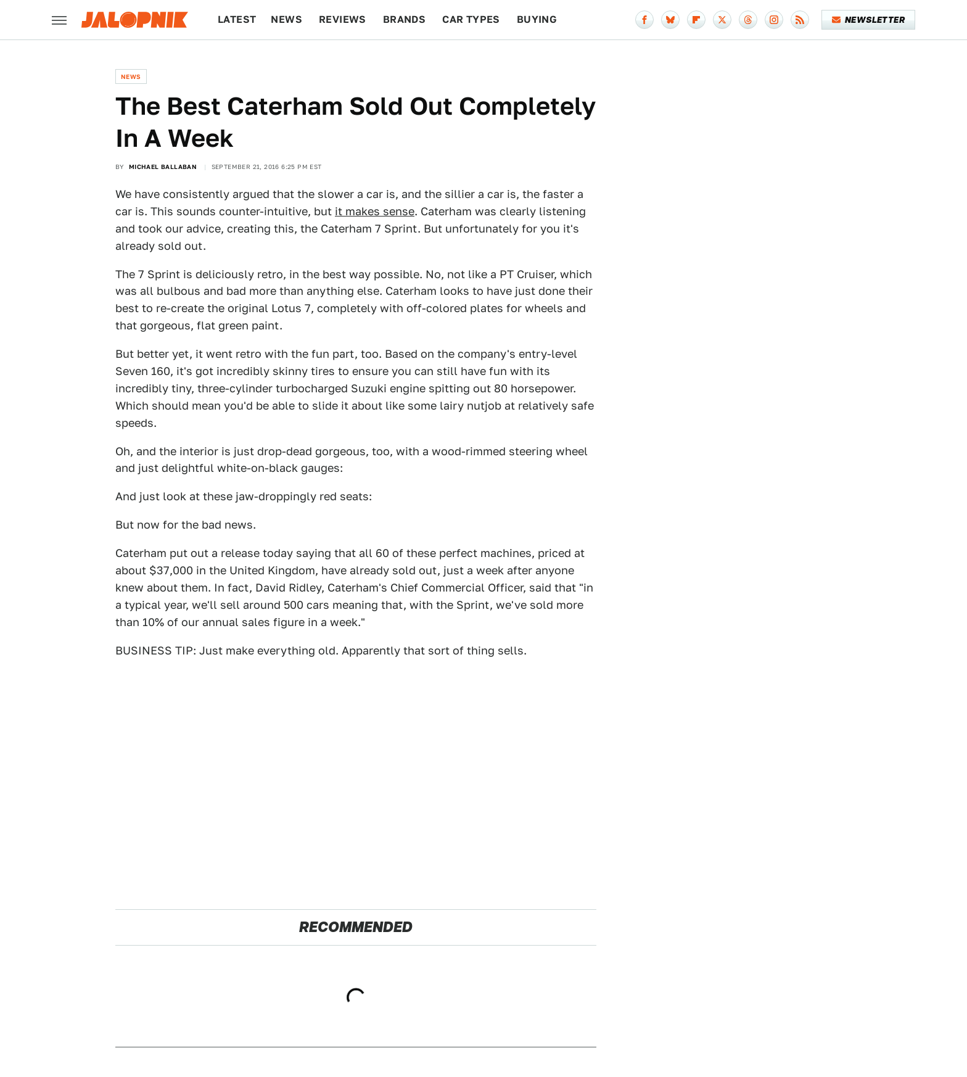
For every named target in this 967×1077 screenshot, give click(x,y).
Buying (537, 19)
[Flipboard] (696, 19)
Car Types (471, 19)
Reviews (342, 19)
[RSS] (800, 19)
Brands (404, 19)
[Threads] (748, 19)
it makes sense (374, 211)
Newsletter (868, 20)
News (286, 19)
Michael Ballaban (163, 166)
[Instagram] (774, 19)
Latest (237, 19)
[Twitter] (722, 19)
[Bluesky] (670, 19)
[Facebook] (644, 19)
